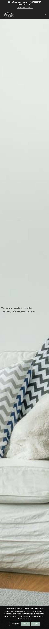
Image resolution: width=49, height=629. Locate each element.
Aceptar (35, 624)
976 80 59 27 (36, 2)
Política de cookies (24, 619)
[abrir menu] (45, 15)
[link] (8, 14)
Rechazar (25, 624)
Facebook (21, 4)
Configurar (15, 624)
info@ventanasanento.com (19, 2)
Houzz (29, 4)
